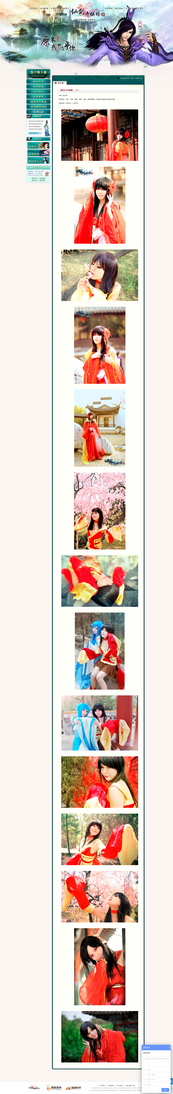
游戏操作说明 (38, 106)
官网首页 (33, 7)
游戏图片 (64, 7)
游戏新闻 (44, 7)
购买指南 (119, 7)
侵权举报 (42, 180)
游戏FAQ (34, 180)
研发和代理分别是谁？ (36, 129)
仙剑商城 (109, 7)
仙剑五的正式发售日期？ (37, 121)
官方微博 (129, 7)
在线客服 (42, 178)
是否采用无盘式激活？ (36, 124)
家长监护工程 (130, 1085)
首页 (132, 78)
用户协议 (120, 1085)
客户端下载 (38, 74)
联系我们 (111, 1085)
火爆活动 (54, 7)
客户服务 (140, 7)
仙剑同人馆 (138, 78)
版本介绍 (38, 81)
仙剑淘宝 (38, 91)
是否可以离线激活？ (35, 126)
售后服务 (38, 111)
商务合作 (34, 178)
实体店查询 (38, 101)
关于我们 (102, 1085)
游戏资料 (38, 96)
